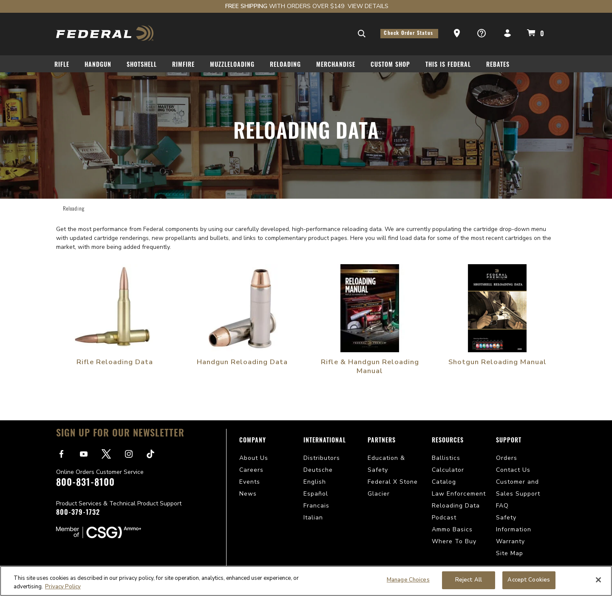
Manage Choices (408, 580)
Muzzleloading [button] (232, 65)
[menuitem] (65, 67)
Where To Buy (454, 541)
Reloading (74, 208)
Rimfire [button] (183, 65)
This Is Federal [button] (448, 65)
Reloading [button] (285, 65)
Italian (313, 517)
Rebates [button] (498, 65)
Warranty (510, 541)
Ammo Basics (452, 529)
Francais (316, 506)
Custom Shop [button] (390, 65)
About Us (253, 458)
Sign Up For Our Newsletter (120, 434)
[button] (458, 33)
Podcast (444, 517)
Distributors (321, 458)
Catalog (444, 482)
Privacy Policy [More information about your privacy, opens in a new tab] (63, 586)
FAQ (502, 506)
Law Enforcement (459, 494)
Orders (506, 458)
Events (249, 482)
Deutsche (318, 470)
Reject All (468, 580)
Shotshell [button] (142, 65)
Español (315, 494)
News (248, 494)
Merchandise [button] (335, 65)
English (314, 482)
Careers (251, 470)
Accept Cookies (528, 580)
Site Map (509, 553)
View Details (368, 6)
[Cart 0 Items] (534, 33)
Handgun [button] (98, 65)
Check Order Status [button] (409, 33)
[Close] (598, 579)
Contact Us (513, 470)
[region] (306, 581)
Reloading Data (456, 506)
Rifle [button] (61, 65)
